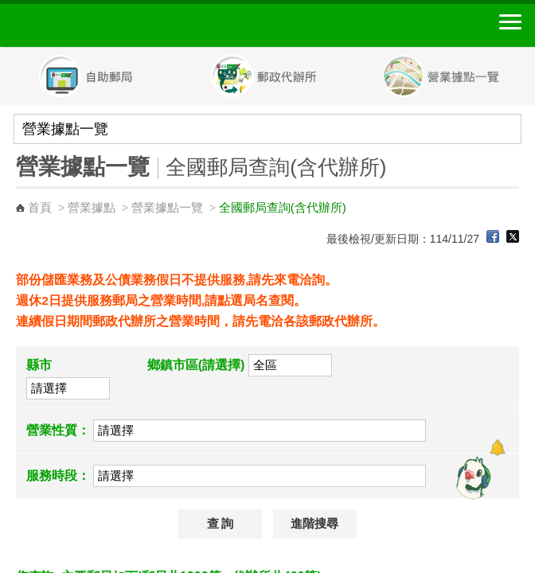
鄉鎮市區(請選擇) (196, 365)
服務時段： (58, 475)
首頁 (40, 207)
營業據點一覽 (167, 207)
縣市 (39, 365)
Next (527, 77)
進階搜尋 (314, 523)
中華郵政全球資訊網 (99, 25)
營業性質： (58, 430)
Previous (8, 77)
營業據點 (91, 207)
